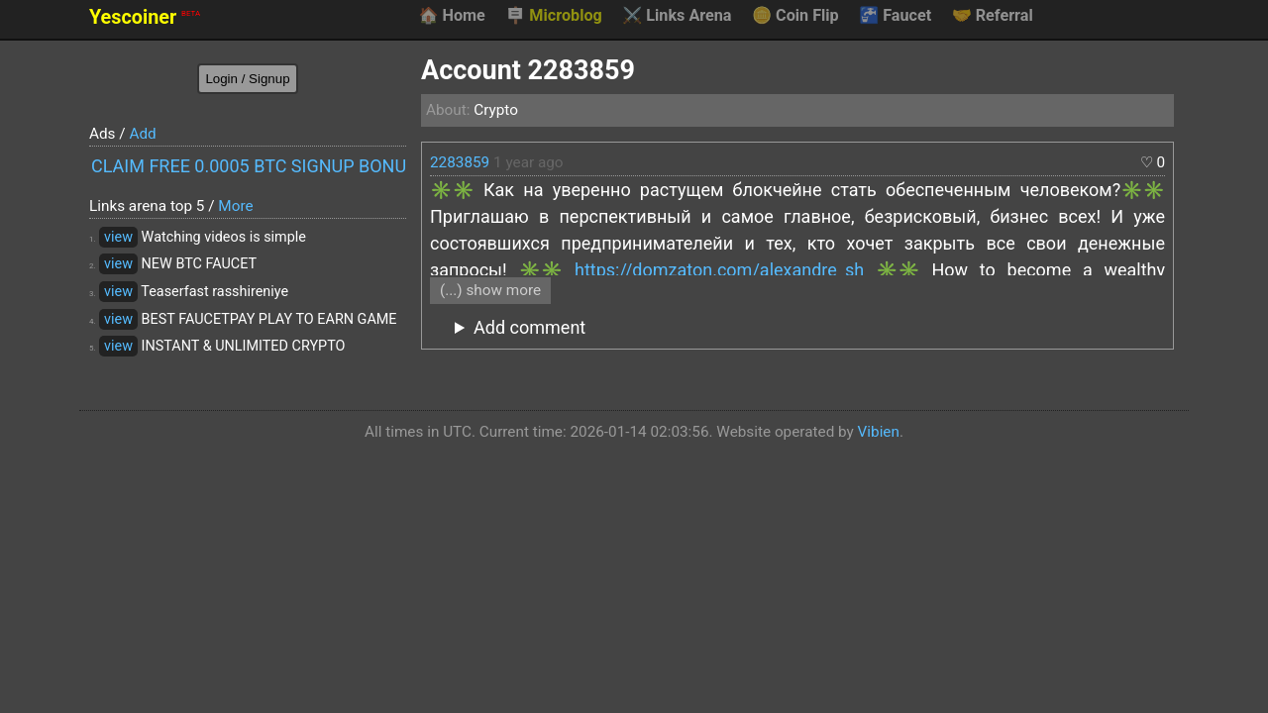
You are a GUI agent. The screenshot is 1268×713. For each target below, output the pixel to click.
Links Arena (676, 16)
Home (451, 16)
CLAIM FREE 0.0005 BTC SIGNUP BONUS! (248, 165)
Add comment (529, 327)
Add (142, 134)
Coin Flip (795, 16)
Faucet (895, 16)
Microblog (553, 16)
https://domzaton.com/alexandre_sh (719, 269)
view (118, 237)
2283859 (459, 162)
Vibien (878, 432)
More (235, 206)
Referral (992, 16)
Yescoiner (144, 17)
